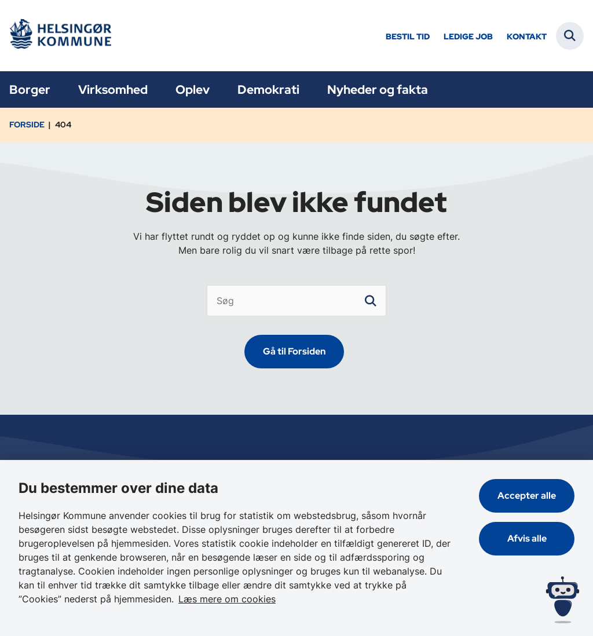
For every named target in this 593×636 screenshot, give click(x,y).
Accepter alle (526, 495)
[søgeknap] (370, 300)
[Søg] (296, 300)
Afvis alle (527, 538)
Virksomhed (113, 89)
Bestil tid (408, 36)
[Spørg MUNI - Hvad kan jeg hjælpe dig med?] (562, 599)
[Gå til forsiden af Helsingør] (59, 36)
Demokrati (268, 89)
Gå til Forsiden (294, 351)
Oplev (192, 89)
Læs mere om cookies (227, 599)
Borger (29, 89)
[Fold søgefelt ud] (570, 36)
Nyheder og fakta (377, 89)
